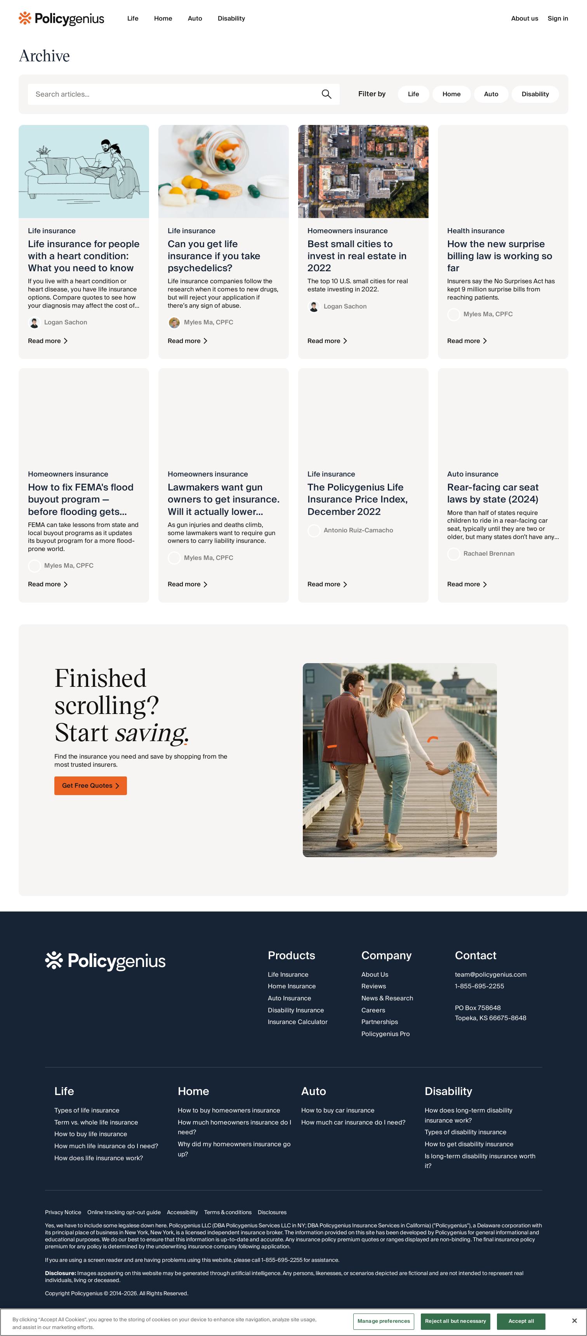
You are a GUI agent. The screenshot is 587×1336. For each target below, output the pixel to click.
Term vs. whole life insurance (96, 1123)
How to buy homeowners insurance (229, 1111)
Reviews (373, 987)
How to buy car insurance (338, 1111)
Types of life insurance (87, 1111)
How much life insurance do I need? (106, 1147)
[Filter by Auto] (491, 94)
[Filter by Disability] (535, 94)
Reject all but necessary (455, 1321)
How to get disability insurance (469, 1145)
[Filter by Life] (413, 94)
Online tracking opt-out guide (124, 1212)
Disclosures (272, 1212)
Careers (373, 1010)
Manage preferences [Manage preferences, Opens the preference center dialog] (384, 1321)
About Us (374, 975)
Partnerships (379, 1022)
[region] (293, 1322)
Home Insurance (292, 987)
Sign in (558, 19)
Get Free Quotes (90, 785)
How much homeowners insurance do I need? (234, 1127)
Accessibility (182, 1212)
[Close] (574, 1320)
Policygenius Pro (385, 1034)
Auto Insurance (289, 999)
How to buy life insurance (90, 1135)
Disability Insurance (296, 1010)
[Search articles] (184, 94)
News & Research (387, 999)
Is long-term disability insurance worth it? (480, 1161)
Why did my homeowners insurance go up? (234, 1149)
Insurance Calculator (298, 1022)
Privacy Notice (63, 1212)
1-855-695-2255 (479, 987)
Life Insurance (288, 975)
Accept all (521, 1321)
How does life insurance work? (98, 1158)
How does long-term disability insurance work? (468, 1116)
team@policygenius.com (491, 975)
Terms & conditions (228, 1212)
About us (524, 19)
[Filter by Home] (451, 94)
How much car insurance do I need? (353, 1123)
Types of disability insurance (466, 1133)
